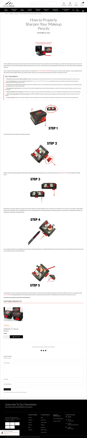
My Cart (82, 5)
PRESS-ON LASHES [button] (37, 10)
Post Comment (7, 389)
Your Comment (6, 362)
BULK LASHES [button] (22, 10)
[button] (65, 4)
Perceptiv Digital (37, 436)
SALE (73, 10)
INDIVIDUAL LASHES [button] (14, 10)
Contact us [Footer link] (43, 427)
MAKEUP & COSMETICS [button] (55, 10)
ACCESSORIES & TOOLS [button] (66, 10)
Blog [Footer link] (29, 427)
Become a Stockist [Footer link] (57, 421)
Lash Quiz (64, 5)
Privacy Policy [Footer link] (44, 432)
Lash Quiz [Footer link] (30, 419)
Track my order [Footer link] (44, 422)
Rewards (70, 5)
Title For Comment (7, 357)
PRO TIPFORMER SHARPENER (44, 70)
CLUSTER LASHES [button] (29, 10)
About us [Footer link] (30, 417)
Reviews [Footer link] (30, 422)
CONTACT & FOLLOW (70, 414)
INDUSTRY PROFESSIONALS (57, 415)
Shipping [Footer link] (42, 424)
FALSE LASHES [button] (6, 10)
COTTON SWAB (7, 294)
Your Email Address (7, 384)
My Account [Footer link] (43, 419)
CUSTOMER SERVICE (45, 414)
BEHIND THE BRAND (32, 414)
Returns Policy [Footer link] (44, 429)
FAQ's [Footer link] (42, 417)
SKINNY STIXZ (64, 172)
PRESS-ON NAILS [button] (46, 10)
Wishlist (76, 5)
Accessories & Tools (8, 326)
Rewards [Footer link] (30, 424)
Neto (30, 436)
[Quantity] (6, 337)
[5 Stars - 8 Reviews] (6, 325)
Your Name (6, 379)
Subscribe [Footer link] (30, 429)
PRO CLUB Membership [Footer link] (58, 418)
